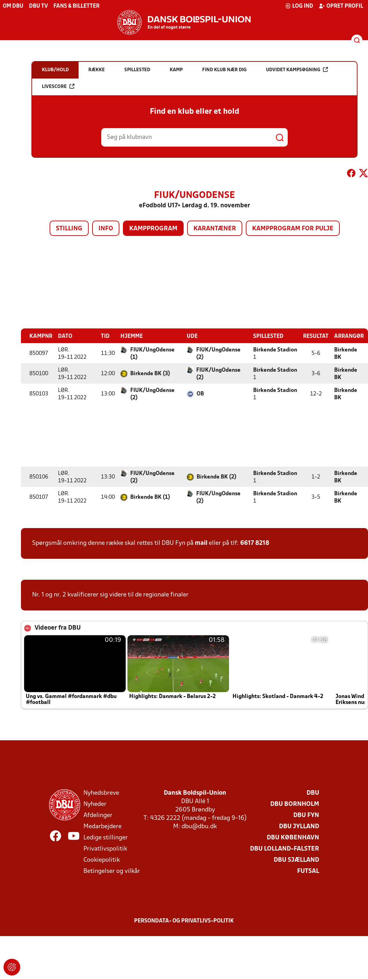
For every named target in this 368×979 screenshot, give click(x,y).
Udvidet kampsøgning (297, 69)
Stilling (69, 229)
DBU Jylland (299, 826)
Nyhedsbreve (101, 793)
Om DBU (13, 6)
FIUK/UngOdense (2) (218, 353)
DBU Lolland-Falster (284, 849)
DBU (313, 793)
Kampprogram (153, 229)
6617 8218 (254, 543)
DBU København (293, 837)
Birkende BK (345, 353)
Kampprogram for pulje (292, 229)
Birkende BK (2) (216, 476)
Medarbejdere (102, 826)
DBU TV (38, 6)
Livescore (58, 86)
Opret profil (341, 6)
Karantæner (214, 229)
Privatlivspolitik (105, 849)
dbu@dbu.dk (199, 826)
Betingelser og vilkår (111, 871)
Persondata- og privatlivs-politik (184, 920)
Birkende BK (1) (150, 497)
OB (200, 393)
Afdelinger (97, 815)
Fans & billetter (76, 6)
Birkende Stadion (275, 349)
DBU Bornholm (294, 804)
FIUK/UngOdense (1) (152, 353)
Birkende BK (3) (150, 373)
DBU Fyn (306, 815)
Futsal (308, 871)
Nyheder (94, 804)
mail (201, 543)
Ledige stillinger (105, 837)
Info (105, 229)
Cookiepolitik (101, 860)
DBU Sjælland (296, 860)
